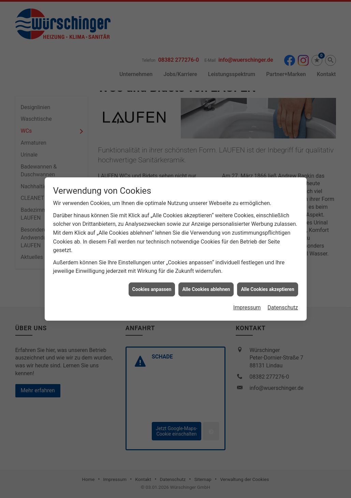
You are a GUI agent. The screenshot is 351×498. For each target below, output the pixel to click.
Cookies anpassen (152, 284)
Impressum (247, 302)
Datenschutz (282, 302)
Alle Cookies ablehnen (206, 284)
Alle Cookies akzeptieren (267, 284)
